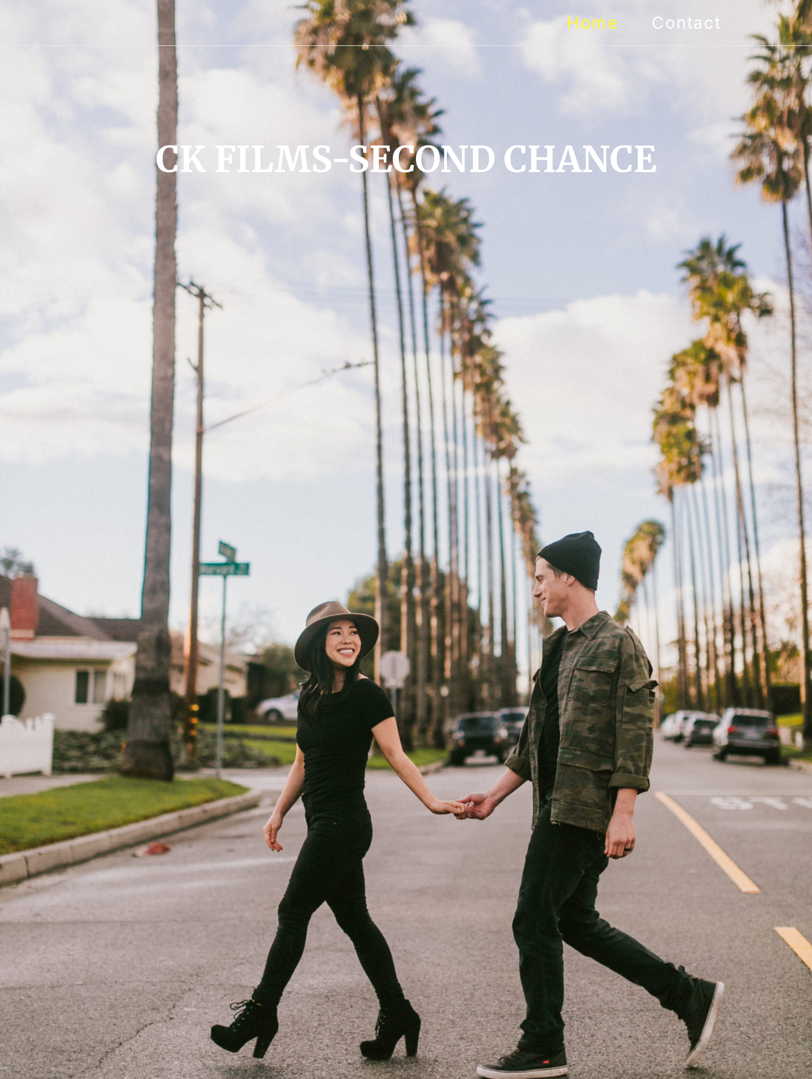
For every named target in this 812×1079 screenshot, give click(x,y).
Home (592, 23)
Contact (686, 23)
